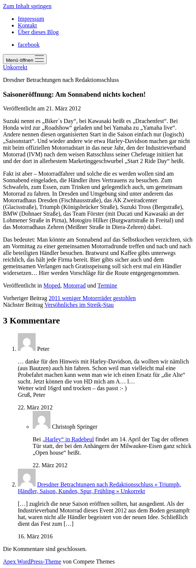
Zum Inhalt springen (27, 6)
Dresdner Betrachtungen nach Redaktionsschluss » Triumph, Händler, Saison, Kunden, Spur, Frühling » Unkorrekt (99, 487)
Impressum (31, 19)
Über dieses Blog (38, 32)
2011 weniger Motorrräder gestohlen (92, 298)
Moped (51, 285)
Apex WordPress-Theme (32, 561)
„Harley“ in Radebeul (68, 439)
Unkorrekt (15, 67)
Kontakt (27, 25)
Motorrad (74, 285)
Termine (107, 285)
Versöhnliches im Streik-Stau (79, 305)
